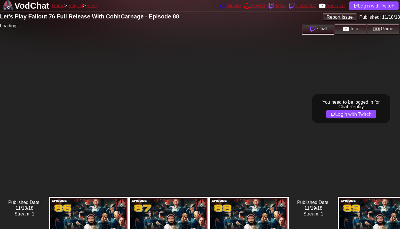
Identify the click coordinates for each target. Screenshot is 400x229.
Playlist (75, 5)
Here (92, 5)
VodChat (31, 5)
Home (58, 5)
